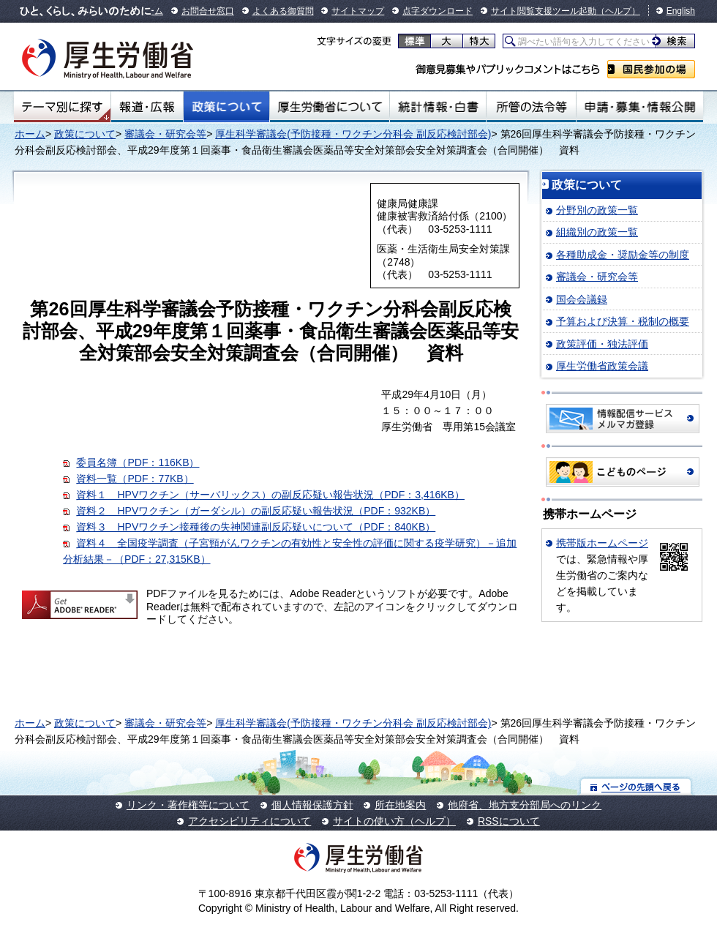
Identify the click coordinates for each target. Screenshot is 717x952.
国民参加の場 (651, 69)
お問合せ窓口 (207, 11)
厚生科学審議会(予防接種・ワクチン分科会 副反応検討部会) (353, 134)
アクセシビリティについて (249, 821)
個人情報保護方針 (312, 805)
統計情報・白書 (438, 106)
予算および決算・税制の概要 (622, 321)
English (681, 11)
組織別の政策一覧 (597, 232)
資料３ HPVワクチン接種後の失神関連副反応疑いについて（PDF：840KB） (255, 527)
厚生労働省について (330, 106)
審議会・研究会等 (165, 134)
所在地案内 (400, 805)
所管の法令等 (531, 106)
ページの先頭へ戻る (636, 786)
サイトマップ (357, 11)
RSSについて (509, 821)
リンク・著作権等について (188, 805)
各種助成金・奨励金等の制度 (622, 255)
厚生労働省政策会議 (602, 366)
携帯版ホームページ (602, 543)
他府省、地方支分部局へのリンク (524, 805)
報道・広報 (147, 106)
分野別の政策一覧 (597, 210)
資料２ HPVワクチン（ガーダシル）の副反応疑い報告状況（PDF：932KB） (255, 511)
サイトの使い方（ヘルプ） (394, 821)
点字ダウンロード (437, 11)
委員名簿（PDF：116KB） (137, 462)
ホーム (30, 134)
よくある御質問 (283, 11)
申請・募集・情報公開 (640, 106)
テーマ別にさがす (62, 106)
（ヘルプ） (618, 11)
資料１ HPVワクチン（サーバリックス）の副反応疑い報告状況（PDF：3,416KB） (270, 495)
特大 (479, 41)
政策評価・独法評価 (602, 344)
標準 (414, 41)
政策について (226, 106)
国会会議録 (581, 299)
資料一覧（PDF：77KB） (134, 478)
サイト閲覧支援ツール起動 (543, 11)
